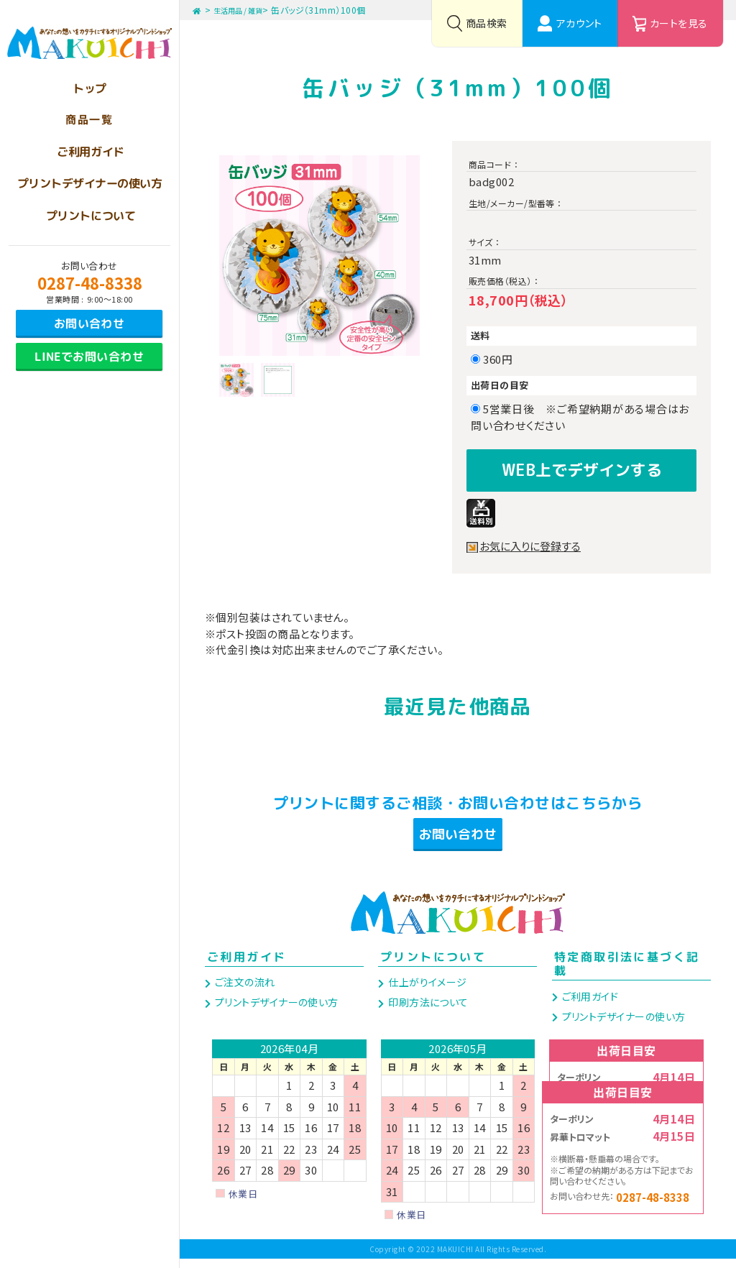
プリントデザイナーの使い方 (275, 1011)
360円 (503, 359)
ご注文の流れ (243, 991)
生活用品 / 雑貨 (247, 10)
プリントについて (433, 966)
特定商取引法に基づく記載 (626, 973)
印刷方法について (427, 1011)
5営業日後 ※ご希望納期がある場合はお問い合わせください (580, 417)
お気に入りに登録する (533, 542)
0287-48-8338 (89, 282)
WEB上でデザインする (581, 467)
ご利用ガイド (246, 966)
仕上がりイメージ (426, 991)
